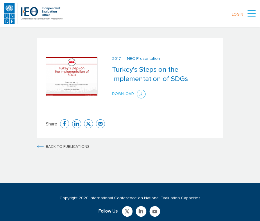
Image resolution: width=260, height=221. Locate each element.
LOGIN (237, 15)
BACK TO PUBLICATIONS (67, 147)
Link (127, 211)
